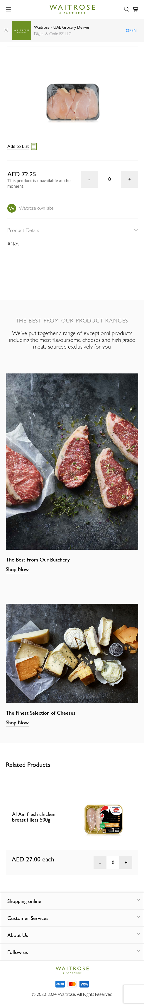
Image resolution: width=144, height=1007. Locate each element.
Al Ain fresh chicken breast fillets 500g (33, 817)
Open (131, 30)
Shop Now (17, 569)
